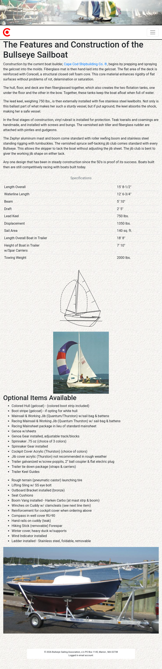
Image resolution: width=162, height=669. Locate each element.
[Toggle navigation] (153, 32)
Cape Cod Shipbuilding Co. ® (85, 64)
